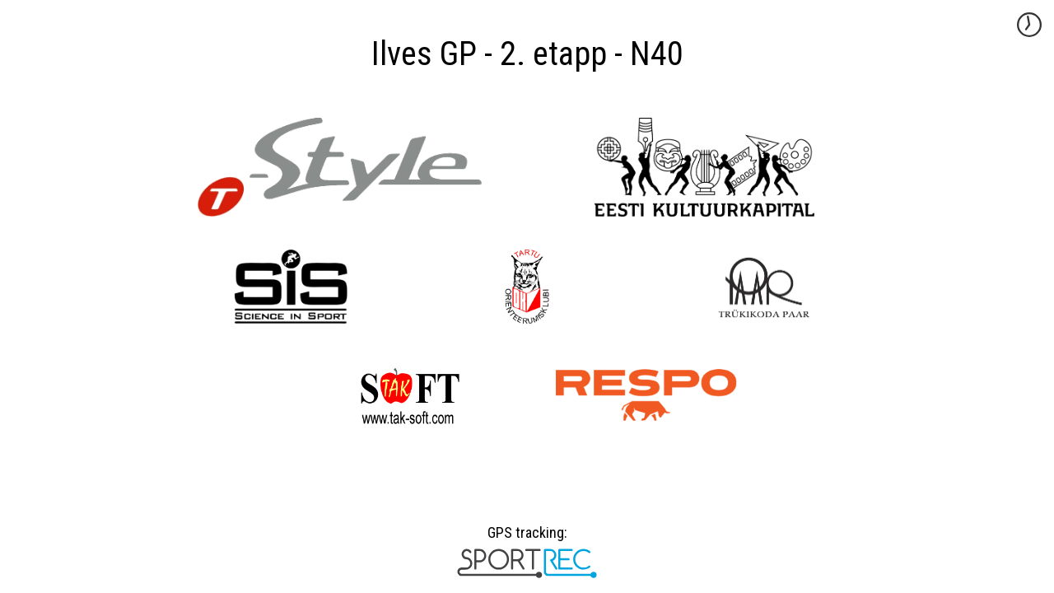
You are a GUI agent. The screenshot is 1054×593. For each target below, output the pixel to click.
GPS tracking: (526, 538)
